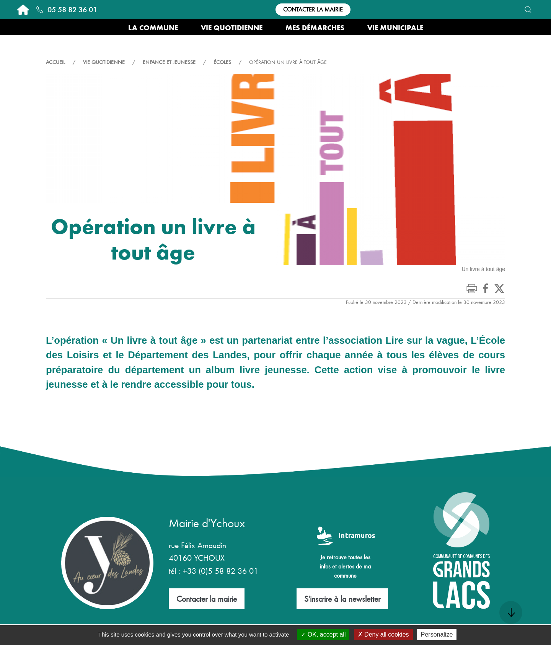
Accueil (55, 62)
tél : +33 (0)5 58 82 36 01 (213, 570)
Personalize (437, 634)
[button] (528, 9)
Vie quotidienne (104, 62)
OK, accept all (323, 634)
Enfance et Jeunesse (169, 62)
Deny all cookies (383, 634)
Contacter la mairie (313, 9)
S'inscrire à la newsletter (342, 598)
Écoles (222, 62)
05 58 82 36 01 (66, 9)
